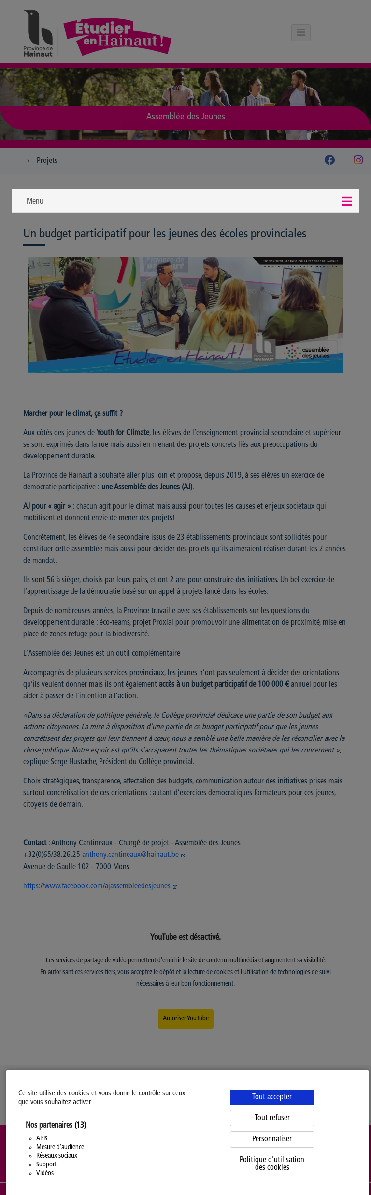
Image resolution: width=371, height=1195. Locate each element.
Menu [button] (35, 202)
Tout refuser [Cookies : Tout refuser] (272, 1118)
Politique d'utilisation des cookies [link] (272, 1164)
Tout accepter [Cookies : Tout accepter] (272, 1097)
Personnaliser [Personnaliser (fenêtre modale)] (272, 1139)
